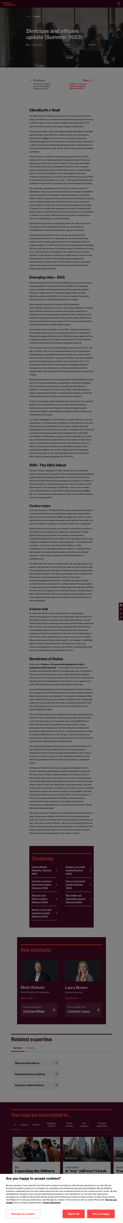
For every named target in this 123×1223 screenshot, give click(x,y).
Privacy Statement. (52, 1203)
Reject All (73, 1214)
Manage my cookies (23, 1214)
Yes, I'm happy (101, 1214)
